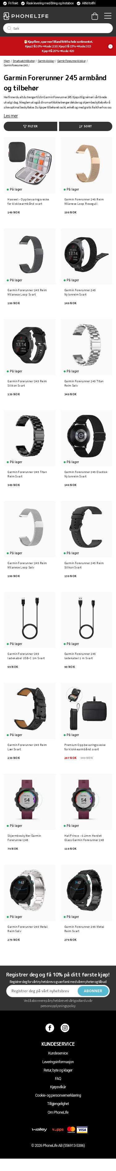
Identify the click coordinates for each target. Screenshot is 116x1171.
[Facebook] (50, 1027)
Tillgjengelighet (58, 1104)
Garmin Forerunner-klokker (71, 61)
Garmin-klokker (46, 61)
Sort (85, 126)
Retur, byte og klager (58, 1070)
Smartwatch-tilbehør (24, 61)
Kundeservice (58, 1053)
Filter (30, 126)
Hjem (7, 61)
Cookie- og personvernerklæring (58, 1095)
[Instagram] (66, 1027)
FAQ (58, 1079)
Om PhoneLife (58, 1112)
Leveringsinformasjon (58, 1062)
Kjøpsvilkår (58, 1087)
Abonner (93, 991)
